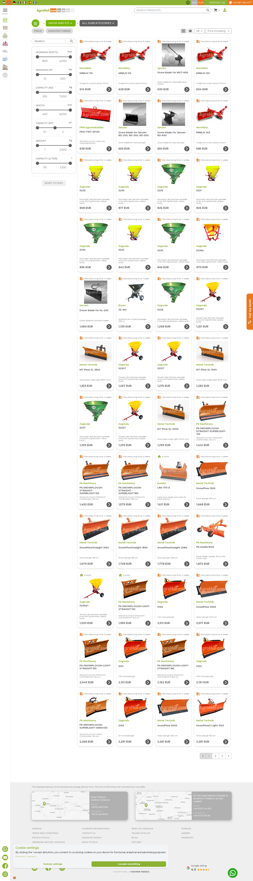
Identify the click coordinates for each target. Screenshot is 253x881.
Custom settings (52, 864)
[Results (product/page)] (199, 31)
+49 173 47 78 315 (201, 815)
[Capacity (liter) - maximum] (63, 167)
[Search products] (172, 10)
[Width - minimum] (45, 114)
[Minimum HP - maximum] (54, 74)
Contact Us (217, 2)
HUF (194, 2)
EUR (200, 2)
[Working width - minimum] (45, 61)
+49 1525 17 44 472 (202, 808)
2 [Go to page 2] (215, 755)
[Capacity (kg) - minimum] (45, 96)
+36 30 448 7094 (99, 807)
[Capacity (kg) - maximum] (63, 96)
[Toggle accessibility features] (188, 3)
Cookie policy (31, 856)
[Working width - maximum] (63, 61)
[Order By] (218, 31)
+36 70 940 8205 (99, 814)
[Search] (54, 41)
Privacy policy (20, 856)
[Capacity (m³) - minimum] (45, 132)
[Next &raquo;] (229, 756)
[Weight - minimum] (45, 150)
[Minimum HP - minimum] (45, 79)
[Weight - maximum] (54, 145)
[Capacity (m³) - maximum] (54, 127)
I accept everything (129, 864)
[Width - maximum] (63, 114)
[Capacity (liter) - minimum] (45, 167)
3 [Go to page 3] (222, 755)
